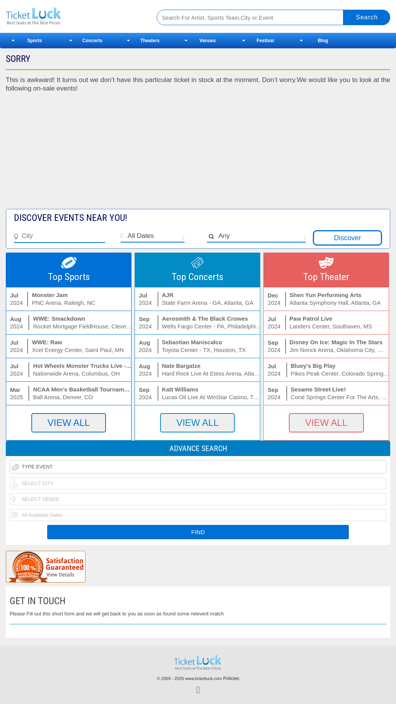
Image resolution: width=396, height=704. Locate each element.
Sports (34, 40)
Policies (231, 678)
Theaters (150, 40)
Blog (323, 40)
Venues (208, 40)
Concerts (92, 40)
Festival (265, 40)
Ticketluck (73, 16)
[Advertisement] (198, 155)
